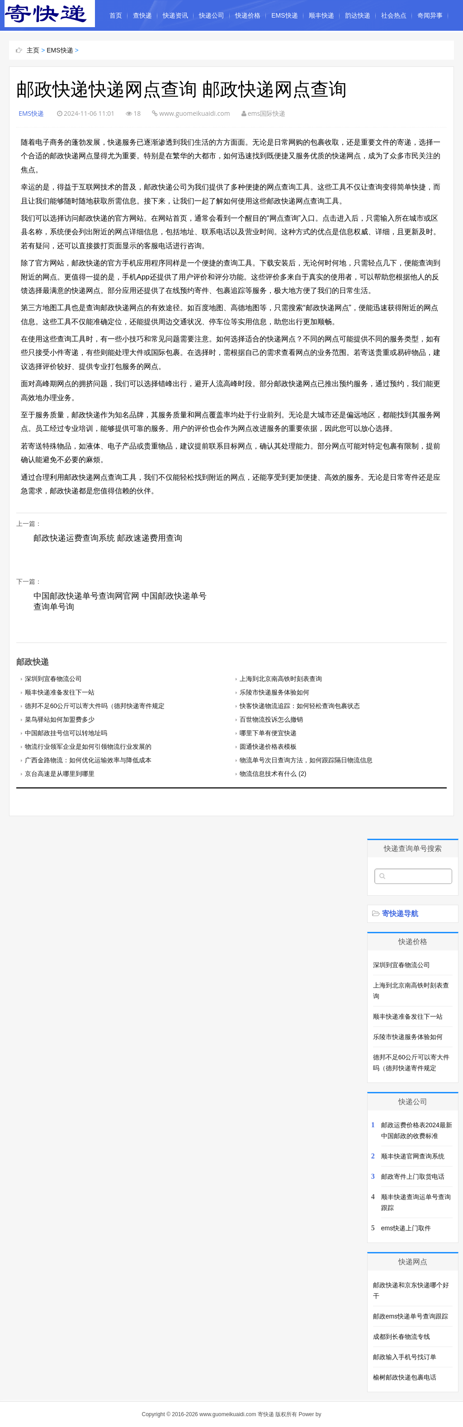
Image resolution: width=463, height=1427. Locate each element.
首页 (115, 15)
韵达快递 (357, 15)
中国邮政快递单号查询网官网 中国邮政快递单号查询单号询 (120, 601)
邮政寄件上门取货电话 (412, 1176)
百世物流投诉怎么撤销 (271, 719)
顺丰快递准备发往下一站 (59, 692)
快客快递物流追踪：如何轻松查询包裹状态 (300, 705)
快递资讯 (175, 15)
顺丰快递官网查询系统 (412, 1156)
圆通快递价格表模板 (268, 746)
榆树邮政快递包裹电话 (404, 1377)
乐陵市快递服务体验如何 (274, 692)
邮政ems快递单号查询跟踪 (410, 1316)
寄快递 (266, 1414)
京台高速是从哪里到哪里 (59, 773)
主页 (33, 50)
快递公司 (211, 15)
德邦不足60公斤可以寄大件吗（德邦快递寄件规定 (95, 705)
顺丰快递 (321, 15)
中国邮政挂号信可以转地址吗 (66, 733)
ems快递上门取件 (406, 1228)
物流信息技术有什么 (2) (273, 773)
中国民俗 (122, 46)
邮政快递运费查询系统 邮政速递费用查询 (107, 538)
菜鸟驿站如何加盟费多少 (59, 719)
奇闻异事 (430, 15)
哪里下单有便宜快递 (268, 733)
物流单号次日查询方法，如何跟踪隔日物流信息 (306, 760)
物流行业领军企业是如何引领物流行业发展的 (88, 746)
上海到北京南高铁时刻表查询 (281, 678)
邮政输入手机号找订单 (404, 1357)
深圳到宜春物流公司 (53, 678)
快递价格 (247, 15)
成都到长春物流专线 (401, 1336)
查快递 (142, 15)
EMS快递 (284, 15)
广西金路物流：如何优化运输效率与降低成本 (88, 760)
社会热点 (393, 15)
